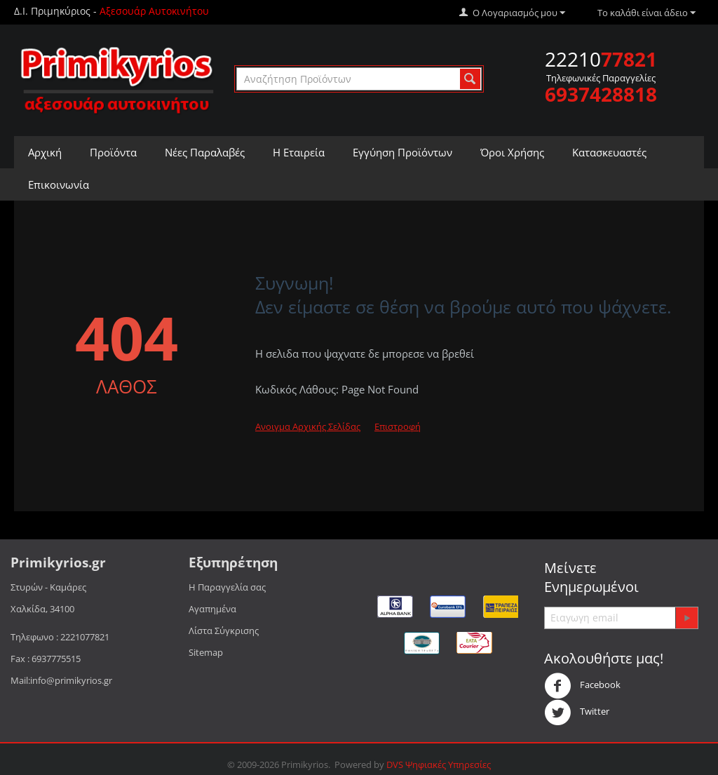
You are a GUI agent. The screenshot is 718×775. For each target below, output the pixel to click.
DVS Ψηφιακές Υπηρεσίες (438, 764)
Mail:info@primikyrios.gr (61, 680)
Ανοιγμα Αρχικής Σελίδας (307, 426)
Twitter (576, 712)
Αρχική (45, 152)
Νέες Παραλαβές (205, 152)
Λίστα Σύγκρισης (224, 630)
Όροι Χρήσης (512, 152)
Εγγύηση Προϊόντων (402, 152)
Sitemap (206, 652)
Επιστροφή (397, 426)
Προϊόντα (113, 152)
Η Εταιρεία (299, 152)
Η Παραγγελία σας (227, 587)
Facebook (582, 686)
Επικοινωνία (58, 184)
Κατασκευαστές (609, 152)
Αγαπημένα (212, 608)
